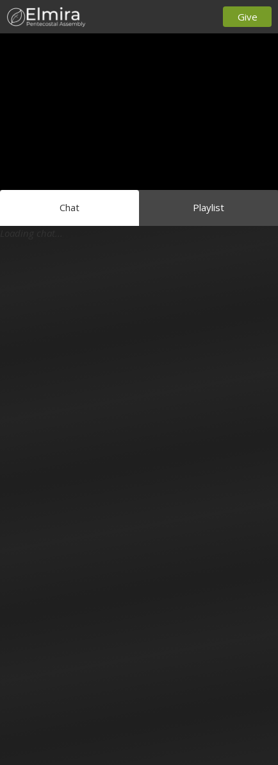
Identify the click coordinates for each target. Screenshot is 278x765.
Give (248, 16)
